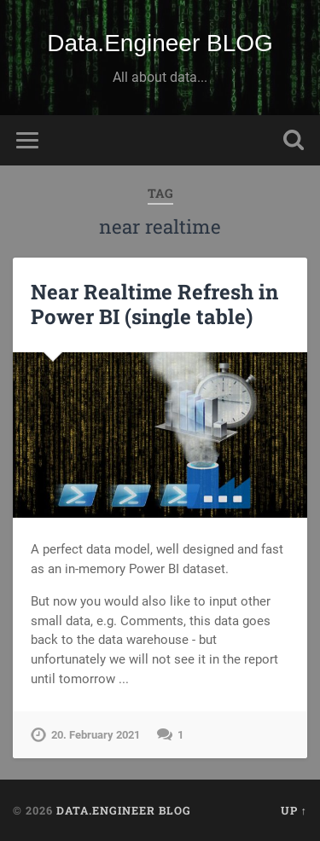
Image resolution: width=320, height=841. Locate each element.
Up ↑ (294, 810)
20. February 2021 (95, 734)
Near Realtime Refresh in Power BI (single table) (154, 304)
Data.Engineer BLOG (160, 43)
